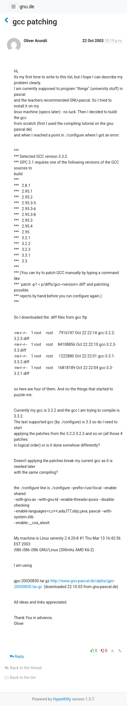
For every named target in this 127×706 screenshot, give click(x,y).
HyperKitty (62, 699)
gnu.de (26, 6)
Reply (17, 656)
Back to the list (19, 677)
